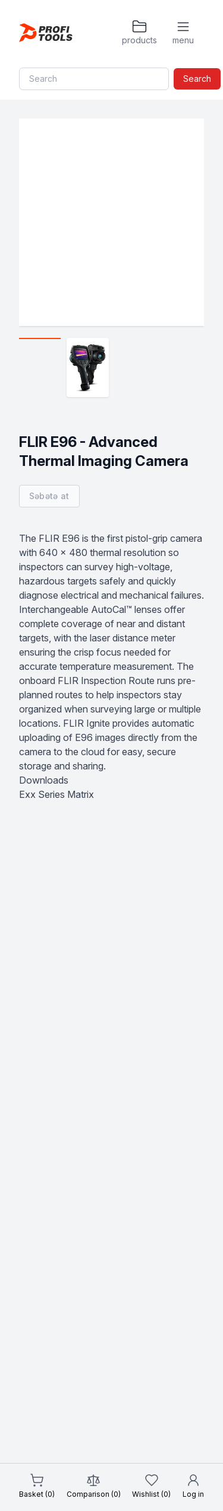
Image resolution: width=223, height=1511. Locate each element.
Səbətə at (49, 496)
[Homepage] (46, 32)
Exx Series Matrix (56, 794)
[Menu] (183, 32)
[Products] (139, 32)
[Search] (94, 79)
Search (197, 79)
